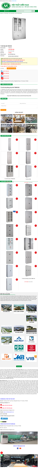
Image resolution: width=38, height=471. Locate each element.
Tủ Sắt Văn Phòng (11, 13)
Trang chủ (1, 13)
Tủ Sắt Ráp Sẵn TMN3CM (18, 13)
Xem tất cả (19, 366)
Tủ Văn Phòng (6, 13)
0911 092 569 (6, 73)
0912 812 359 (6, 78)
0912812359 (14, 0)
